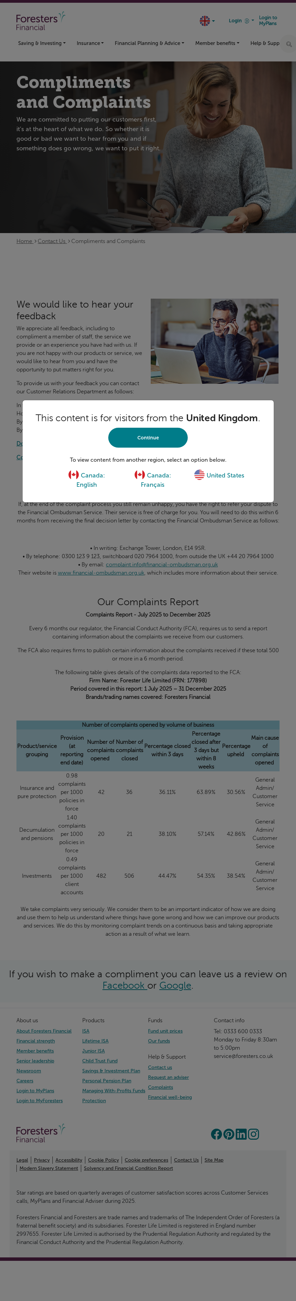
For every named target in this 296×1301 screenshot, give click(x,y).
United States (219, 475)
